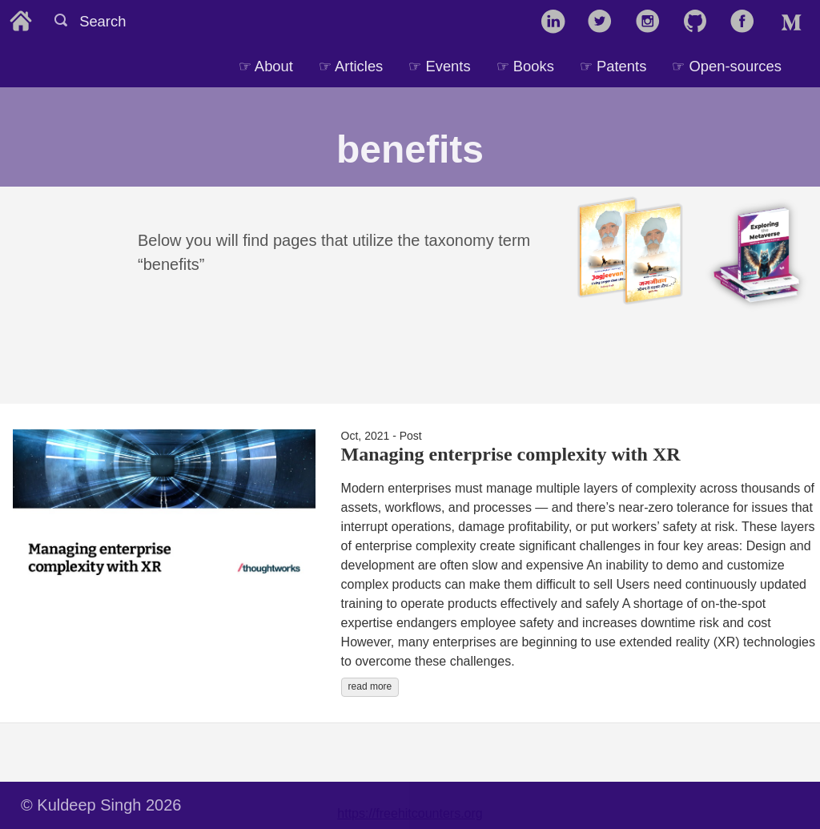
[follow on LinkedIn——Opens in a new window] (558, 22)
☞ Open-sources (727, 66)
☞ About (266, 66)
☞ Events (439, 66)
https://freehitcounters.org (409, 813)
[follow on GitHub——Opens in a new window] (700, 22)
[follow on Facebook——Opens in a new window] (748, 22)
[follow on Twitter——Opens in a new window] (605, 22)
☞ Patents (613, 66)
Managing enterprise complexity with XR (511, 454)
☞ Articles (351, 66)
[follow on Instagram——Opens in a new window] (653, 22)
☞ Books (525, 66)
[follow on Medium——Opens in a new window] (795, 22)
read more (370, 686)
